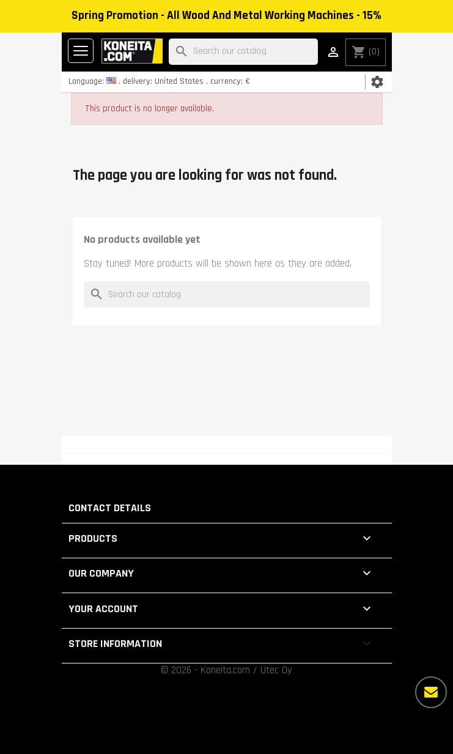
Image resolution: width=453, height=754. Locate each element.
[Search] (243, 52)
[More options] (431, 692)
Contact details (109, 508)
